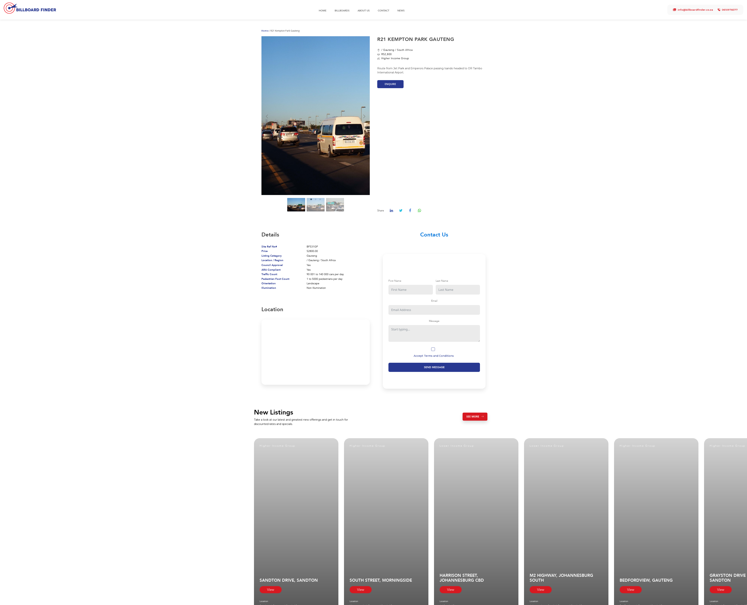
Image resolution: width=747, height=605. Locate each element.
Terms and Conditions (439, 356)
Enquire (390, 84)
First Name (394, 281)
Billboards (342, 11)
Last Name (442, 281)
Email (434, 301)
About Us (364, 11)
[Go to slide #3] (335, 204)
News (401, 11)
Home (322, 11)
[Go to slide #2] (316, 204)
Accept (434, 356)
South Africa (405, 50)
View (270, 589)
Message (434, 321)
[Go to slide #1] (296, 204)
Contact (383, 11)
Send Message (434, 367)
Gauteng (388, 50)
